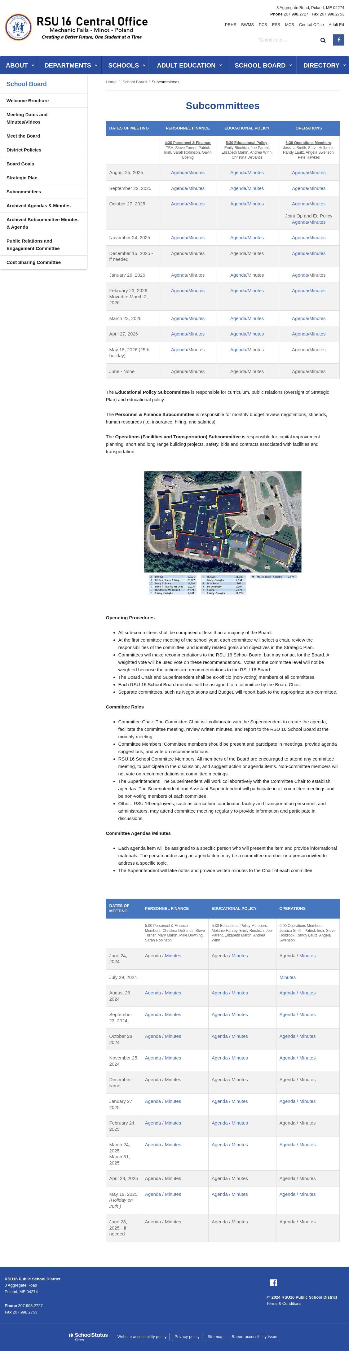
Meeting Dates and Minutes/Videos (27, 118)
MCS (291, 24)
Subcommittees (24, 191)
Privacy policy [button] (187, 1337)
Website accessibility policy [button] (142, 1337)
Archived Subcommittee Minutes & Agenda (43, 223)
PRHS (234, 24)
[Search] (323, 39)
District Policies (24, 149)
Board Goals (20, 163)
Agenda (179, 172)
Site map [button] (215, 1337)
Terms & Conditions (284, 1303)
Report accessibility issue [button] (254, 1337)
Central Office (312, 24)
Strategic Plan (22, 177)
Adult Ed (336, 24)
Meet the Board (23, 135)
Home (111, 82)
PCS (266, 24)
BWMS (251, 24)
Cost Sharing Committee (34, 262)
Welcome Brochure (28, 100)
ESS (278, 24)
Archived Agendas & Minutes (39, 205)
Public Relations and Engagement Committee (33, 244)
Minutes (196, 172)
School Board (134, 82)
